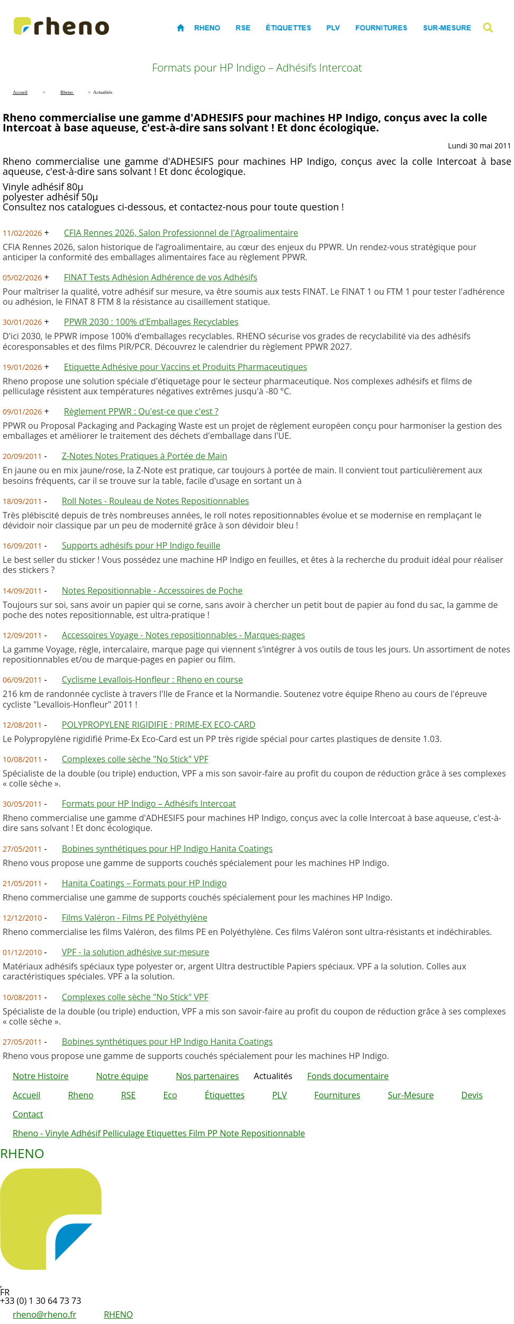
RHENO (118, 1314)
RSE (128, 1095)
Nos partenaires (207, 1076)
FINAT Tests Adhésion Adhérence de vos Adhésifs (160, 277)
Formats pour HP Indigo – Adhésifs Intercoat (149, 803)
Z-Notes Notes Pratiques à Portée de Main (144, 456)
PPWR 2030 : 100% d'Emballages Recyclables (151, 322)
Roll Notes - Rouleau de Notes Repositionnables (155, 501)
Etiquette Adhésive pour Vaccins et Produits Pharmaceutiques (185, 367)
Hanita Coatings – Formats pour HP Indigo (144, 883)
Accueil (26, 1095)
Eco (170, 1095)
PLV (279, 1095)
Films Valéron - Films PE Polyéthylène (135, 917)
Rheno (80, 1095)
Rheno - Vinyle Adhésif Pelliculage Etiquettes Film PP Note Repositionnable (159, 1133)
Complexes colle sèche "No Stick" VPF (135, 759)
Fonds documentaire (348, 1076)
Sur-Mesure (411, 1095)
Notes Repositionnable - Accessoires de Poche (152, 590)
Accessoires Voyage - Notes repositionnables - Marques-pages (183, 635)
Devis (472, 1095)
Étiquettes (225, 1095)
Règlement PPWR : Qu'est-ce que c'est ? (141, 411)
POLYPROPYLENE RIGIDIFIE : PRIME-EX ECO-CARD (159, 724)
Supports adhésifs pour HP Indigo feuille (141, 545)
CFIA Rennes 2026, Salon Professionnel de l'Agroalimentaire (181, 233)
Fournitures (337, 1095)
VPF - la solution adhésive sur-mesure (136, 952)
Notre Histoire (40, 1076)
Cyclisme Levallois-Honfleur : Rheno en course (152, 679)
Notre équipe (122, 1076)
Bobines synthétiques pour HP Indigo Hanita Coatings (167, 848)
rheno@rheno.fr (44, 1314)
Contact (28, 1114)
